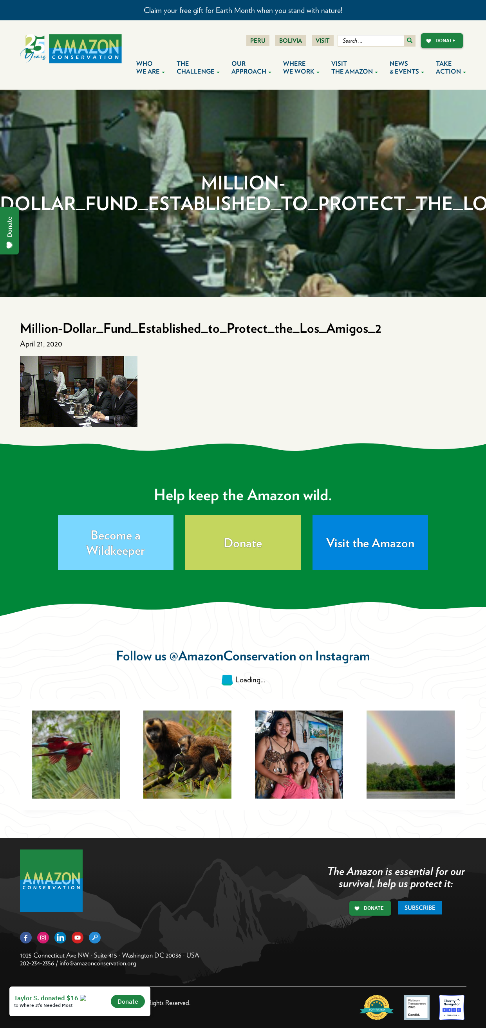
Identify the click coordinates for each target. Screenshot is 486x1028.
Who (150, 67)
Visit (323, 40)
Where (301, 67)
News (407, 67)
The (198, 67)
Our (251, 67)
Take (451, 67)
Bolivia (290, 40)
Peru (258, 40)
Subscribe (420, 907)
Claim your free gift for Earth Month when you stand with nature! (243, 10)
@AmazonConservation (232, 655)
